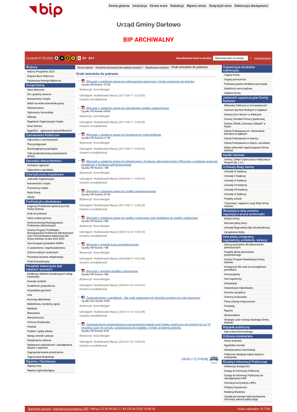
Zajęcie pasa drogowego (40, 356)
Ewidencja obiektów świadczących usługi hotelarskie (49, 275)
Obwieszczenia (35, 108)
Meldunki (32, 308)
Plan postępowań (36, 144)
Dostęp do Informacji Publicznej (241, 370)
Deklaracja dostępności (251, 5)
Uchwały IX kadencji (235, 194)
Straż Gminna (34, 126)
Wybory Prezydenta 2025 (40, 71)
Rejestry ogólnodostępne (41, 370)
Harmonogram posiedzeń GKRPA (45, 243)
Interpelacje (230, 283)
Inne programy (232, 274)
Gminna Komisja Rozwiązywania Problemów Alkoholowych (45, 224)
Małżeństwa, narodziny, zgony (43, 304)
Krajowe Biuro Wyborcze (40, 76)
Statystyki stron (220, 5)
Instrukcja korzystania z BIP (70, 409)
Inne (29, 295)
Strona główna (119, 5)
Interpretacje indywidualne (238, 288)
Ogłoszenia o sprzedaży (40, 169)
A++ (91, 58)
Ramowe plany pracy (235, 223)
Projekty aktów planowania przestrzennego (239, 253)
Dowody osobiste (36, 281)
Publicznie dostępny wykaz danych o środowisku (244, 356)
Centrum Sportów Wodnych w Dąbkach (245, 110)
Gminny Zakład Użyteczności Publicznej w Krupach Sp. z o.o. (247, 161)
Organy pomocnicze (235, 79)
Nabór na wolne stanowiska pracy (45, 103)
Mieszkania (33, 313)
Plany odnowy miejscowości (239, 301)
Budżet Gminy (231, 218)
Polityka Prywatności (235, 387)
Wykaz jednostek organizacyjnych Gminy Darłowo (246, 149)
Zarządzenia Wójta (234, 232)
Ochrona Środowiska (38, 322)
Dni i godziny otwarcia (39, 94)
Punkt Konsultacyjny (38, 261)
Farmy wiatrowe (233, 340)
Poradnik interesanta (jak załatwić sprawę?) (119, 67)
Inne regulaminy (233, 278)
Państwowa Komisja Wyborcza (44, 80)
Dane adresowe (35, 89)
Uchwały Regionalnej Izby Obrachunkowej (247, 227)
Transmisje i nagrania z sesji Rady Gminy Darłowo (246, 205)
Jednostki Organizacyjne (40, 179)
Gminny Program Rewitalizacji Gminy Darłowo (244, 261)
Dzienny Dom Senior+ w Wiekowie (242, 114)
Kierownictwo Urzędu (39, 98)
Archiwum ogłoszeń (38, 165)
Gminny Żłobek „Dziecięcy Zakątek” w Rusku (244, 125)
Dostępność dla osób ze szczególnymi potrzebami (245, 268)
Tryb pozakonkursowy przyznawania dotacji (47, 155)
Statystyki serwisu (39, 409)
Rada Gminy (33, 192)
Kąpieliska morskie (234, 345)
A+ (84, 58)
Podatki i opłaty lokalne (40, 331)
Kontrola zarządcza (234, 292)
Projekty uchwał (233, 198)
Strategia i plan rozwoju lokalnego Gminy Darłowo (246, 321)
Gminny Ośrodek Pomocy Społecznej (244, 119)
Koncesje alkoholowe (39, 299)
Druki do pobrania (37, 213)
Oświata (31, 326)
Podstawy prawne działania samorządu (245, 84)
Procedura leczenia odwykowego (45, 257)
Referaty (31, 117)
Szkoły (30, 197)
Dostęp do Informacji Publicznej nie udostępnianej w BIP (243, 377)
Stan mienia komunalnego (238, 331)
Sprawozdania (232, 315)
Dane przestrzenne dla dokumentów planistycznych (244, 246)
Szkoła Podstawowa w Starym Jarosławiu (247, 143)
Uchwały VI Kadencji (235, 180)
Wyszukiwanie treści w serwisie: (194, 58)
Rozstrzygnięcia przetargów (42, 148)
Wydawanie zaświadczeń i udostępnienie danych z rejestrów (49, 346)
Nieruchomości (35, 317)
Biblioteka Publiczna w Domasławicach (245, 105)
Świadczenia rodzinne (39, 340)
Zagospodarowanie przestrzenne (45, 352)
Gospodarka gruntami (39, 290)
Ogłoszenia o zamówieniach (42, 139)
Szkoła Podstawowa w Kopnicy (241, 138)
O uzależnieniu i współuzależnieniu (46, 247)
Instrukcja (139, 5)
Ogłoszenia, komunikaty (40, 112)
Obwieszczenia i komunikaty (239, 349)
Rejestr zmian (196, 5)
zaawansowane (262, 58)
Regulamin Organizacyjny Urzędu (45, 121)
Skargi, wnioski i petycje (40, 335)
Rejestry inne (34, 366)
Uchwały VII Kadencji (235, 185)
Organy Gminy (232, 74)
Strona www (158, 5)
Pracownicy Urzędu (37, 188)
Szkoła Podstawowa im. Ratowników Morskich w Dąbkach (244, 132)
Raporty (228, 310)
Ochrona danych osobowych (42, 252)
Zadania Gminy (232, 93)
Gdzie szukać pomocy (39, 218)
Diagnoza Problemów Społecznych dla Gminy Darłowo (48, 208)
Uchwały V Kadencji (235, 176)
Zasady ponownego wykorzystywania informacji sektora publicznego (244, 398)
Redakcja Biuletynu (234, 392)
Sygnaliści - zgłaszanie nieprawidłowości (49, 130)
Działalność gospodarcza (41, 285)
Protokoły (229, 306)
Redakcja (177, 5)
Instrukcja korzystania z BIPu (240, 382)
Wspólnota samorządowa (238, 88)
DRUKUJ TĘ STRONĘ (200, 359)
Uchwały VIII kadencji (236, 189)
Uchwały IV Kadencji (235, 171)
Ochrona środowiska (235, 297)
